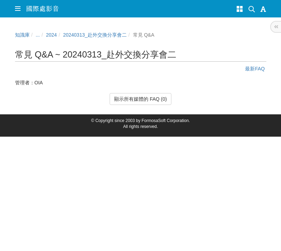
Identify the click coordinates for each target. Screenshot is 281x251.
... (38, 35)
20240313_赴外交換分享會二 (95, 35)
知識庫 (22, 35)
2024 (51, 35)
